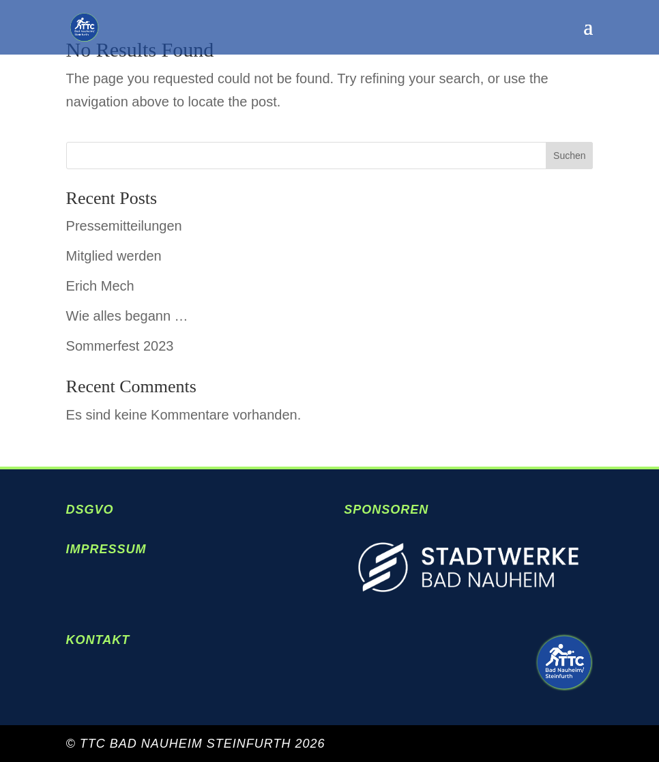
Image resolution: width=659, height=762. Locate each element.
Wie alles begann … (127, 315)
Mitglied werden (114, 255)
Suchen (569, 155)
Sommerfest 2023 (120, 345)
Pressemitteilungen (124, 225)
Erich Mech (100, 285)
